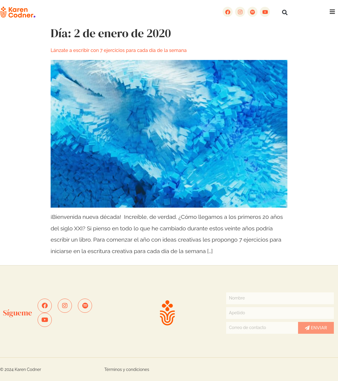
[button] (285, 12)
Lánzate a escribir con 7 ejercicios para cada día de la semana (119, 50)
